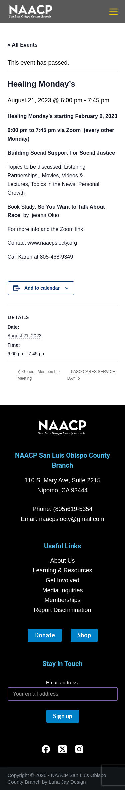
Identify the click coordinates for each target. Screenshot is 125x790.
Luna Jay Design (67, 782)
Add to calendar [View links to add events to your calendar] (42, 288)
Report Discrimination (62, 610)
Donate (44, 635)
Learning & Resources (62, 570)
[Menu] (113, 12)
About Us (62, 560)
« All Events (23, 45)
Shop (84, 635)
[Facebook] (46, 749)
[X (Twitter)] (62, 749)
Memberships (62, 600)
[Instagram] (79, 749)
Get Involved (62, 580)
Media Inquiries (62, 590)
